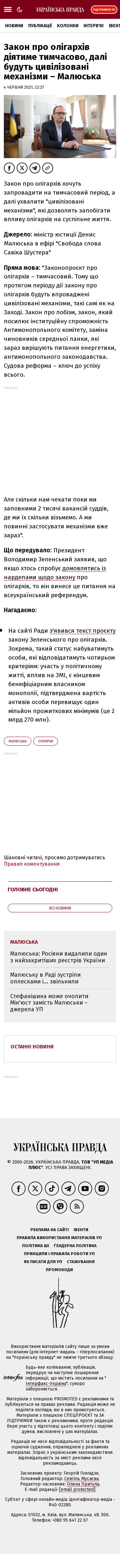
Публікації (40, 25)
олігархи (45, 741)
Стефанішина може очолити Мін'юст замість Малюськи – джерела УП (49, 1003)
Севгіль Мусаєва (81, 1478)
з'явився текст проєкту (83, 630)
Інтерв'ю (94, 25)
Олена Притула (83, 1484)
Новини (14, 25)
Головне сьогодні (33, 889)
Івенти (81, 1229)
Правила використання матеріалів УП (59, 1237)
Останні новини (32, 1047)
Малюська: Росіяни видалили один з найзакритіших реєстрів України (58, 957)
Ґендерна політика (75, 1245)
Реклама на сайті (49, 1229)
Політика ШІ (35, 1245)
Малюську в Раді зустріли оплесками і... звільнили (45, 978)
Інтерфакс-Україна (46, 1383)
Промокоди (59, 1269)
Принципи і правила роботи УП (59, 1253)
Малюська (18, 741)
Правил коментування (32, 864)
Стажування (81, 1261)
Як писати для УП (43, 1261)
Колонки (67, 25)
